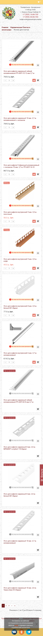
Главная (5, 27)
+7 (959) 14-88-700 (30, 14)
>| (14, 606)
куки (16, 625)
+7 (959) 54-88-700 (30, 17)
